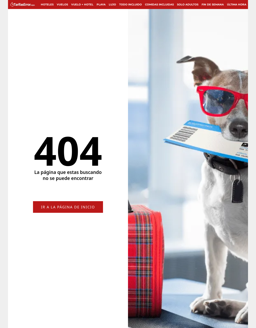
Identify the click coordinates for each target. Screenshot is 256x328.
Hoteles (47, 4)
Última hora (236, 4)
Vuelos (62, 4)
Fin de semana (213, 4)
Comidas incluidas (159, 4)
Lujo (112, 4)
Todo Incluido (130, 4)
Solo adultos (187, 4)
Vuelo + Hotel (82, 4)
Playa (101, 4)
